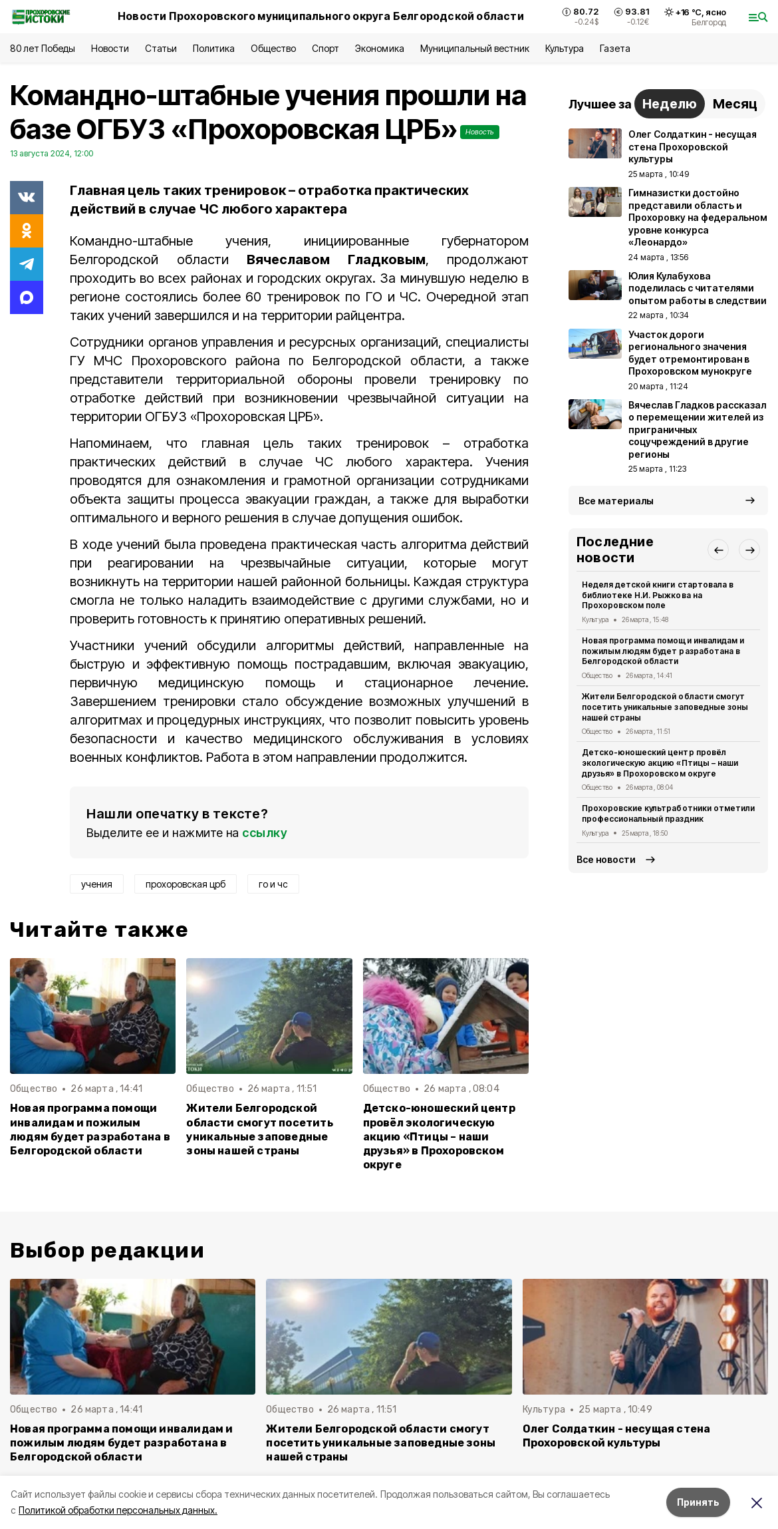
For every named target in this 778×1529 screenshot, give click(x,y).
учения (96, 884)
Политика (214, 48)
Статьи (161, 48)
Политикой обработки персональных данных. (118, 1510)
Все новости (606, 859)
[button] (718, 549)
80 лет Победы (42, 48)
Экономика (379, 48)
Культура (564, 48)
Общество (273, 48)
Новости (109, 48)
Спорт (325, 48)
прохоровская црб (185, 884)
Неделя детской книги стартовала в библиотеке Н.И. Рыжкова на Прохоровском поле (657, 595)
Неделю (669, 104)
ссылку (264, 833)
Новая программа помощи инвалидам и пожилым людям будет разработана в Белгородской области (90, 1129)
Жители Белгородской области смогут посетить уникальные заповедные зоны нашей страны (259, 1129)
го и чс (273, 884)
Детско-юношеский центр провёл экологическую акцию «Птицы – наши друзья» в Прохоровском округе (439, 1136)
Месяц (735, 104)
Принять (698, 1502)
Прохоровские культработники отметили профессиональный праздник (668, 813)
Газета (615, 48)
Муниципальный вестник (475, 48)
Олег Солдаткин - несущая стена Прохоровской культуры (617, 1436)
